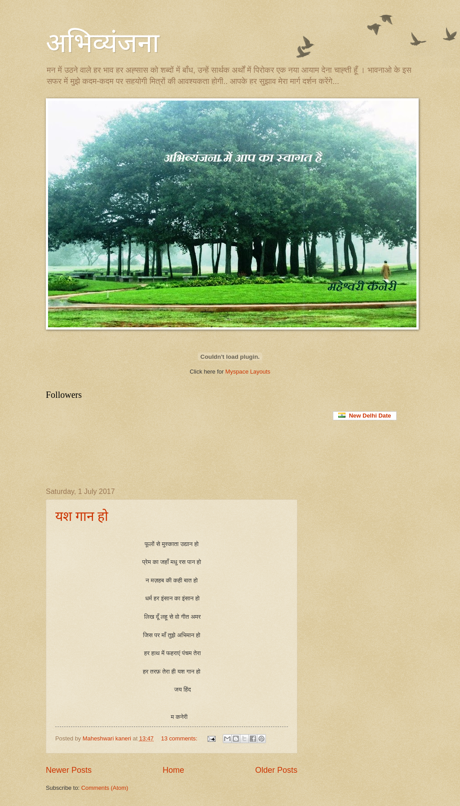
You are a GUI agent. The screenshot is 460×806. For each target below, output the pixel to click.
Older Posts (276, 770)
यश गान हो (81, 516)
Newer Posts (69, 770)
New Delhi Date (364, 415)
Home (173, 770)
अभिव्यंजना (102, 43)
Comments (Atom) (104, 787)
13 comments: (180, 738)
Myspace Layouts (248, 371)
